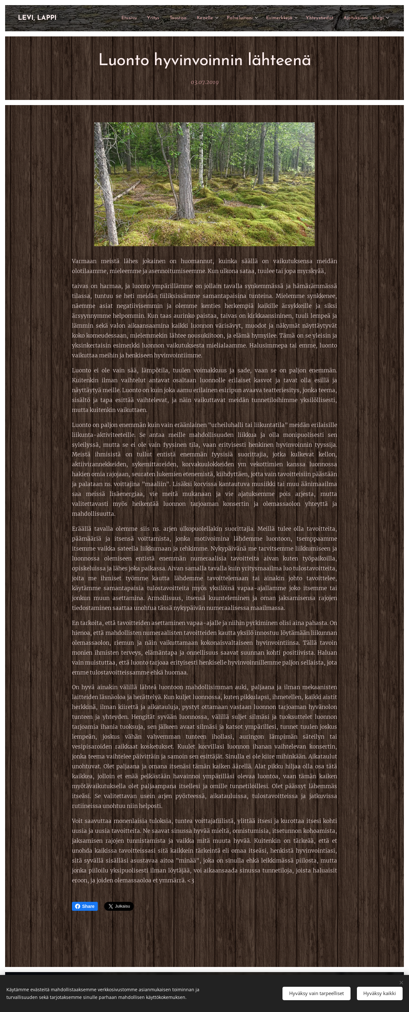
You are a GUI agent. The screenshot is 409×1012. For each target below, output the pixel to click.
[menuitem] (113, 18)
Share (85, 906)
